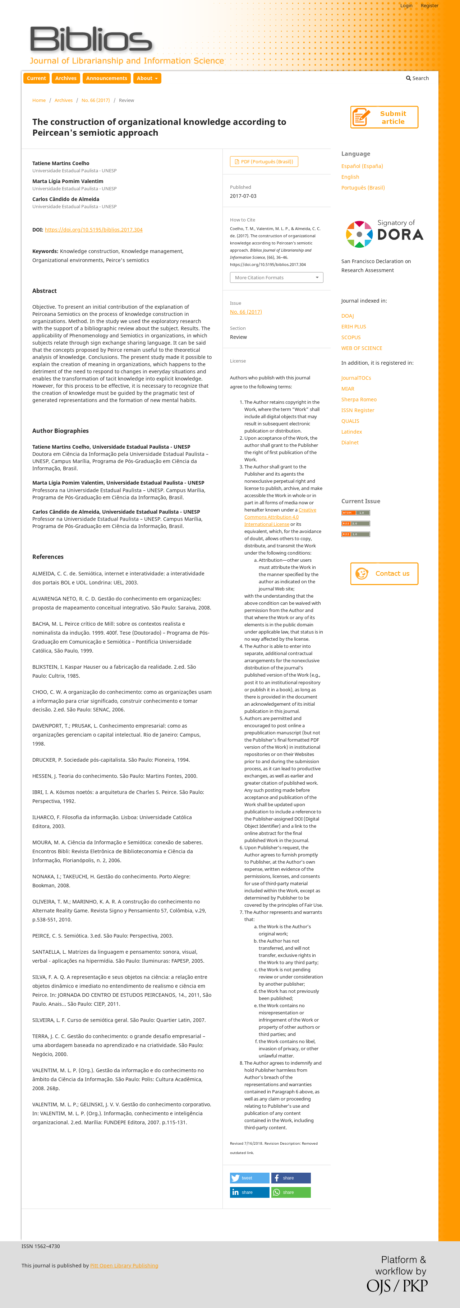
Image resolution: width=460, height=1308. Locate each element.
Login (406, 5)
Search (417, 78)
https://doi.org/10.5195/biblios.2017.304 (94, 229)
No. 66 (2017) (96, 100)
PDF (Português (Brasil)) (266, 161)
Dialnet (350, 442)
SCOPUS (351, 337)
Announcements (106, 78)
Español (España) (362, 166)
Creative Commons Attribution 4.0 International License (280, 516)
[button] (250, 1178)
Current (36, 78)
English (350, 176)
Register (429, 5)
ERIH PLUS (353, 326)
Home (39, 100)
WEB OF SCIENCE (361, 348)
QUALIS (350, 420)
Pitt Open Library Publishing (124, 1265)
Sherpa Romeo (359, 399)
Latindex (352, 431)
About (145, 78)
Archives (66, 78)
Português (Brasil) (363, 187)
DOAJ (347, 315)
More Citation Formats (259, 277)
